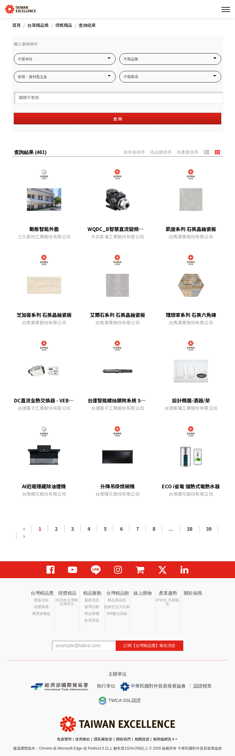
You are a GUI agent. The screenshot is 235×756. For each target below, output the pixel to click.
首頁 (16, 25)
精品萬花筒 (117, 600)
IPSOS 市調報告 (167, 602)
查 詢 (117, 119)
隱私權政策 (103, 739)
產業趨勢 (168, 593)
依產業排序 (187, 152)
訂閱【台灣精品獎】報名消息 (149, 645)
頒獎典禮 (41, 607)
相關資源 (142, 739)
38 (189, 528)
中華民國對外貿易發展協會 (153, 686)
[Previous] (24, 528)
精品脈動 (92, 593)
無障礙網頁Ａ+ (165, 739)
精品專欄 (91, 613)
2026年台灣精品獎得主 (66, 602)
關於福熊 (193, 593)
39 (208, 528)
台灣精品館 (117, 593)
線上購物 (142, 593)
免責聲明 (64, 739)
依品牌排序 (161, 152)
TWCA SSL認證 (119, 700)
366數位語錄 (116, 613)
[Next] (24, 536)
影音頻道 (91, 620)
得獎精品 (63, 25)
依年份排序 (134, 152)
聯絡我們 (123, 739)
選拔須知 (41, 600)
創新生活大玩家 (117, 607)
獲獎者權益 (41, 613)
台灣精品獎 (38, 25)
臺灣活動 (91, 607)
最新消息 (91, 600)
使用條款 (82, 739)
